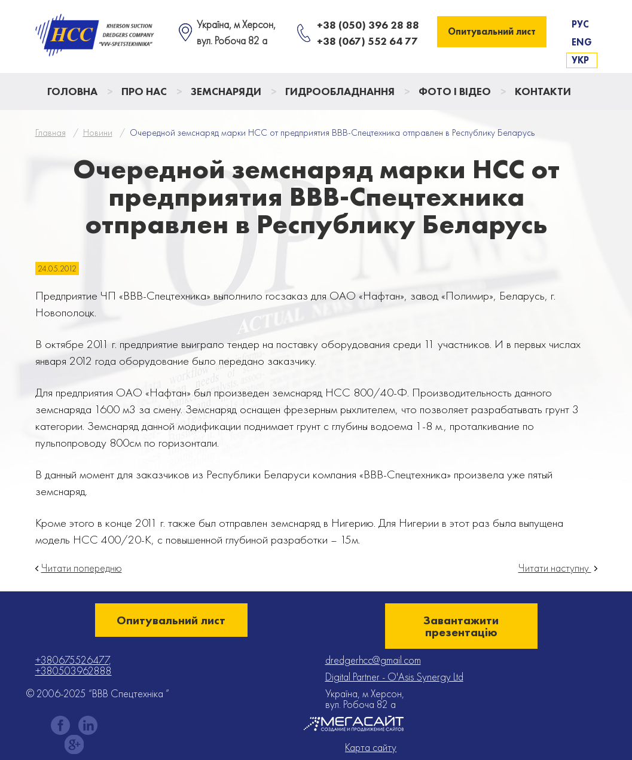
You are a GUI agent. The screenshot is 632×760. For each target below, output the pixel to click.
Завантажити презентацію (461, 626)
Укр (580, 60)
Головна (72, 91)
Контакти (543, 91)
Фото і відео (455, 91)
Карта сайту (370, 747)
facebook (60, 725)
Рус (580, 24)
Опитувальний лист (492, 31)
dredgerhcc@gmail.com (373, 660)
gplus (74, 744)
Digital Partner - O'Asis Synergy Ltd (394, 676)
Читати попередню (81, 568)
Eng (582, 42)
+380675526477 (72, 660)
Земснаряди (226, 91)
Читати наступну (554, 568)
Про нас (144, 91)
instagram (87, 725)
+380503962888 (73, 670)
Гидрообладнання (340, 91)
